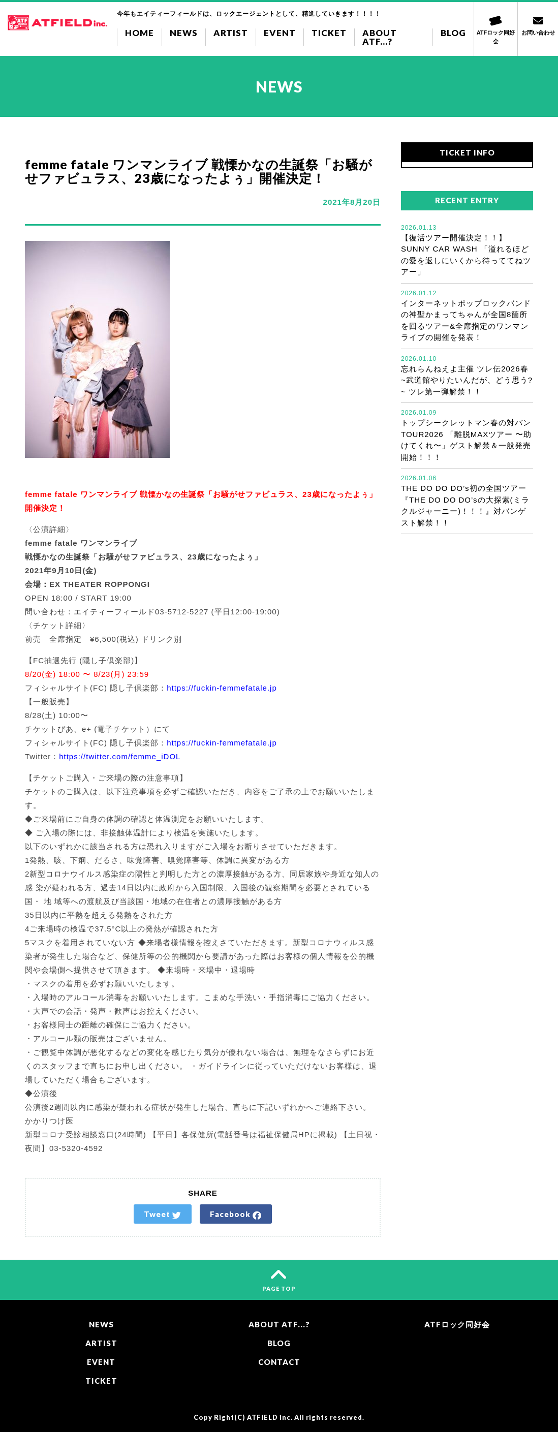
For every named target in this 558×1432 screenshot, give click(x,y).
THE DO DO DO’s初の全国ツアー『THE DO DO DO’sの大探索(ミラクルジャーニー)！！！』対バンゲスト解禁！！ (467, 500)
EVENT (280, 32)
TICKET (329, 32)
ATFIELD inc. (270, 1417)
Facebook (236, 1214)
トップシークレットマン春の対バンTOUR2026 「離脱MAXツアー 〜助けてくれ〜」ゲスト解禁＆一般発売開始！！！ (467, 434)
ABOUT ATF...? (379, 37)
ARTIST (230, 32)
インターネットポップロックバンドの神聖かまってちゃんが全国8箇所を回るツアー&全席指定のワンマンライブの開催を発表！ (467, 315)
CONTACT (279, 1361)
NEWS (184, 32)
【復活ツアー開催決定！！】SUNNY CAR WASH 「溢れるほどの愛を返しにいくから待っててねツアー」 (467, 249)
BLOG (453, 32)
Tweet (162, 1214)
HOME (139, 32)
